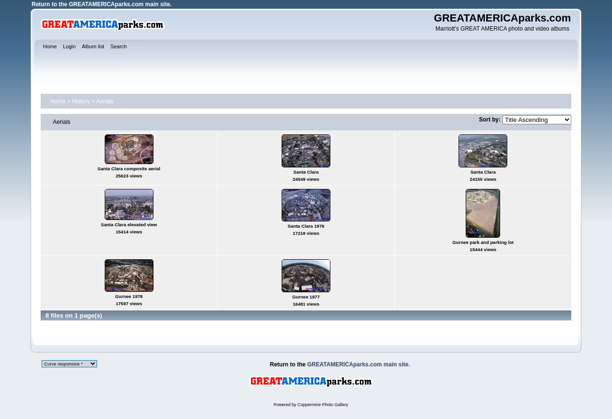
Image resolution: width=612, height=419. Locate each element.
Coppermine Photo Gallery (322, 404)
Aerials (105, 101)
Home (58, 101)
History (81, 101)
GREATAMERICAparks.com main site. (120, 4)
